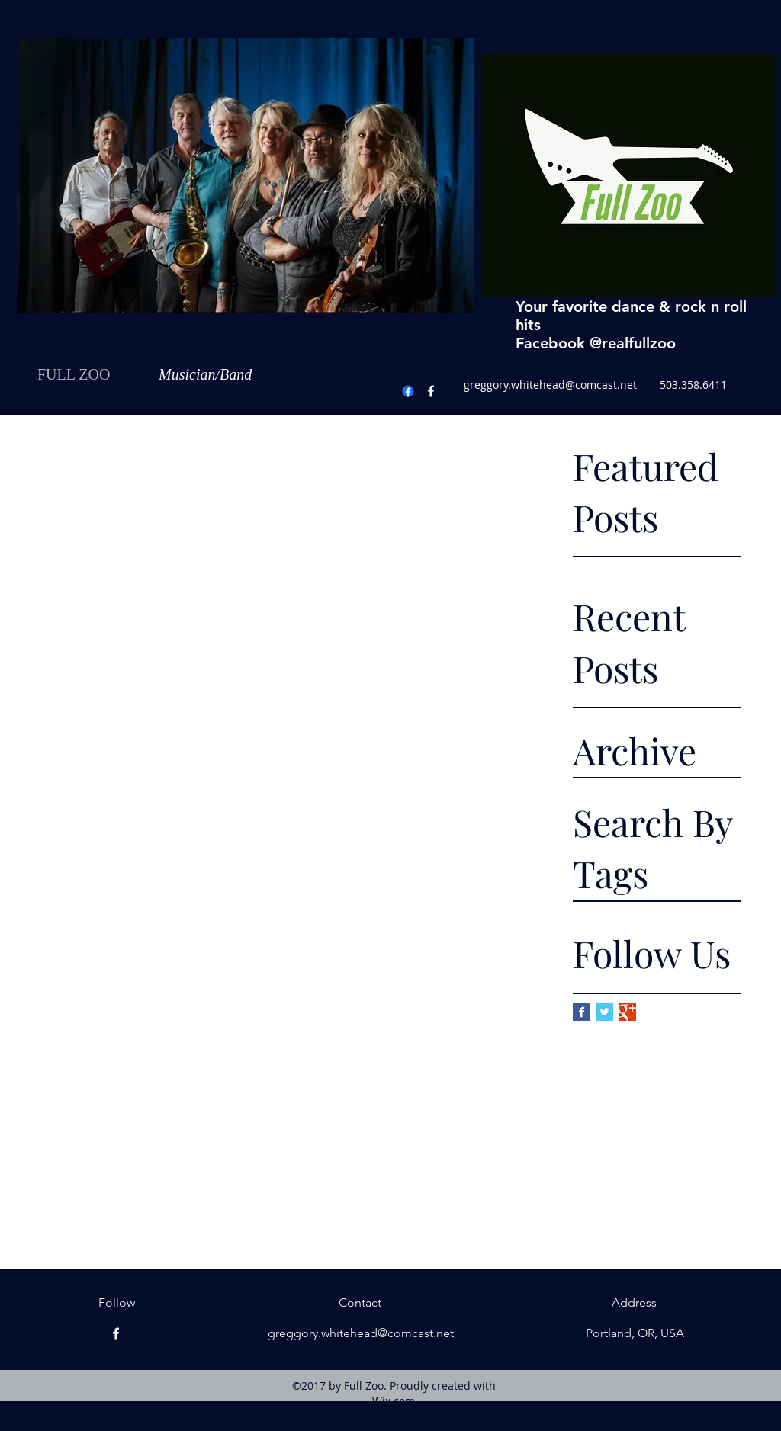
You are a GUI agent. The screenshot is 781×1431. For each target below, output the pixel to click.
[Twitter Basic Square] (604, 1012)
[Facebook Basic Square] (581, 1012)
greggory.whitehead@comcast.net (550, 384)
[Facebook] (431, 391)
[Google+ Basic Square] (627, 1012)
